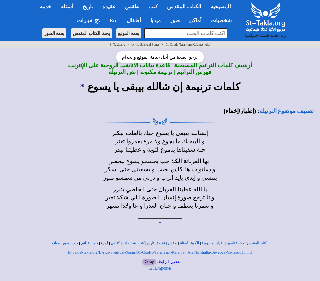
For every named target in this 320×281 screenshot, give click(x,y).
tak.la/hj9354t (160, 268)
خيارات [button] (88, 20)
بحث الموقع (128, 33)
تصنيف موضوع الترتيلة (287, 111)
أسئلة (184, 243)
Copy (149, 261)
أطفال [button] (134, 20)
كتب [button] (153, 7)
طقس (172, 243)
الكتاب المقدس (257, 243)
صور (65, 243)
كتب (141, 243)
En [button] (114, 20)
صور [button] (175, 20)
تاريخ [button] (87, 7)
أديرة (104, 243)
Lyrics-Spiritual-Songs (145, 44)
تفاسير (232, 243)
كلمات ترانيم (89, 243)
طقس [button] (132, 7)
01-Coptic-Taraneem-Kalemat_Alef (188, 44)
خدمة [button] (46, 7)
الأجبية (194, 243)
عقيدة (161, 243)
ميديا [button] (155, 20)
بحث (242, 243)
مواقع (56, 243)
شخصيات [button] (223, 20)
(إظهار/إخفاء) (240, 111)
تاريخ (150, 243)
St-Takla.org (117, 44)
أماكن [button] (195, 20)
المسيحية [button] (221, 7)
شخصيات (129, 243)
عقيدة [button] (109, 7)
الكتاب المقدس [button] (184, 7)
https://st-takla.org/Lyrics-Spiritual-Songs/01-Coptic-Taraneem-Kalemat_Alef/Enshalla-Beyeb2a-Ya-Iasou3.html (160, 252)
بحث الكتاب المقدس (91, 33)
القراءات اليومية (213, 243)
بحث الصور (54, 33)
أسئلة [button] (67, 7)
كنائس (115, 243)
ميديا (75, 243)
